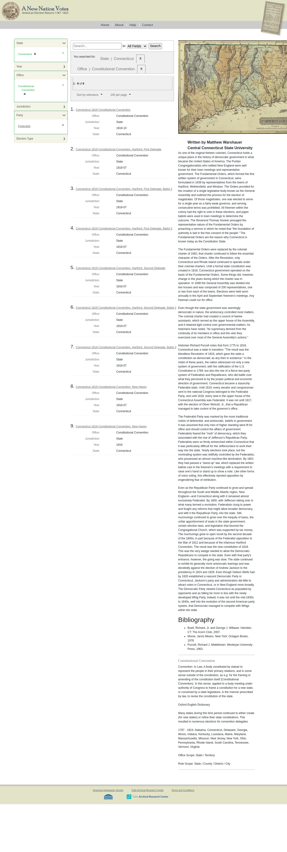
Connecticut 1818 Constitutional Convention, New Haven (111, 387)
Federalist (24, 126)
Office (20, 75)
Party (19, 115)
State (19, 43)
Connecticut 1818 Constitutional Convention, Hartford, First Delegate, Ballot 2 (124, 189)
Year (19, 66)
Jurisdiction (23, 106)
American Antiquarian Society (108, 790)
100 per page (118, 94)
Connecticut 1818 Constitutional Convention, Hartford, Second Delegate (120, 268)
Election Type (24, 138)
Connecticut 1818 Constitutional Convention (103, 109)
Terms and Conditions (182, 790)
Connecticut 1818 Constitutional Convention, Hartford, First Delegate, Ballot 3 (124, 228)
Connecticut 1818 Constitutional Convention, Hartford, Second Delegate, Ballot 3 (126, 347)
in (123, 46)
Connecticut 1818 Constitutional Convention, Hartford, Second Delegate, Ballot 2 (126, 307)
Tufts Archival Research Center (147, 790)
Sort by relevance (87, 94)
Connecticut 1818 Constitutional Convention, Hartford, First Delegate (118, 149)
